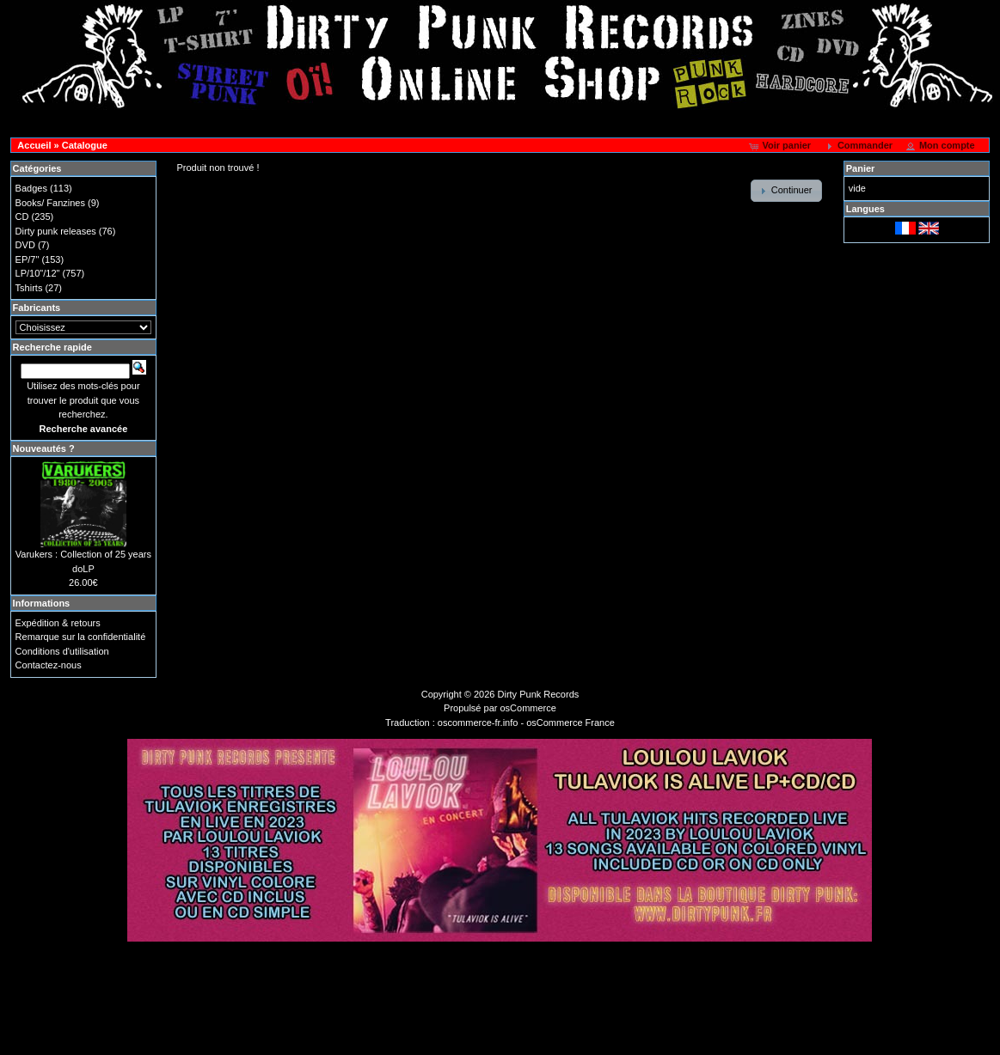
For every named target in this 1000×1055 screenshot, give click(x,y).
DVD (25, 245)
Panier (860, 168)
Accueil (34, 145)
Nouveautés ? (44, 448)
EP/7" (27, 259)
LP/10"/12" (37, 273)
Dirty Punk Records (539, 694)
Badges (31, 188)
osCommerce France (570, 722)
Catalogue (84, 145)
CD (22, 216)
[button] (781, 146)
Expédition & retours (58, 623)
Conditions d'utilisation (62, 651)
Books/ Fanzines (50, 203)
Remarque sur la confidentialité (80, 636)
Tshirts (29, 288)
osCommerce (528, 708)
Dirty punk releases (55, 231)
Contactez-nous (48, 665)
